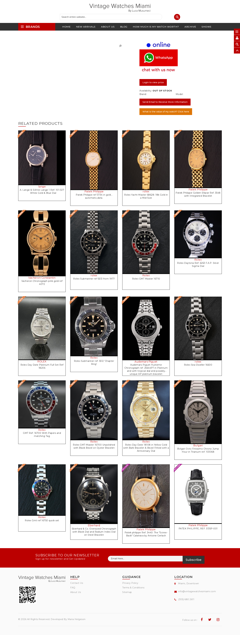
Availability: (145, 90)
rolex (146, 191)
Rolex (146, 275)
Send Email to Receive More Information (165, 102)
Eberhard (94, 525)
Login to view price (153, 82)
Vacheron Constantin (42, 277)
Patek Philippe (94, 191)
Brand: (143, 94)
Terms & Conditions (133, 587)
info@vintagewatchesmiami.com (197, 591)
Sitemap (127, 592)
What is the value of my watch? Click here (165, 111)
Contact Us (76, 583)
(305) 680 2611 (186, 599)
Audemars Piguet (146, 361)
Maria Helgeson (77, 619)
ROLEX (42, 361)
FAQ (72, 587)
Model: (179, 94)
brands (30, 27)
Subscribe (193, 560)
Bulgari (198, 445)
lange (42, 186)
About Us (75, 592)
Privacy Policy (130, 583)
